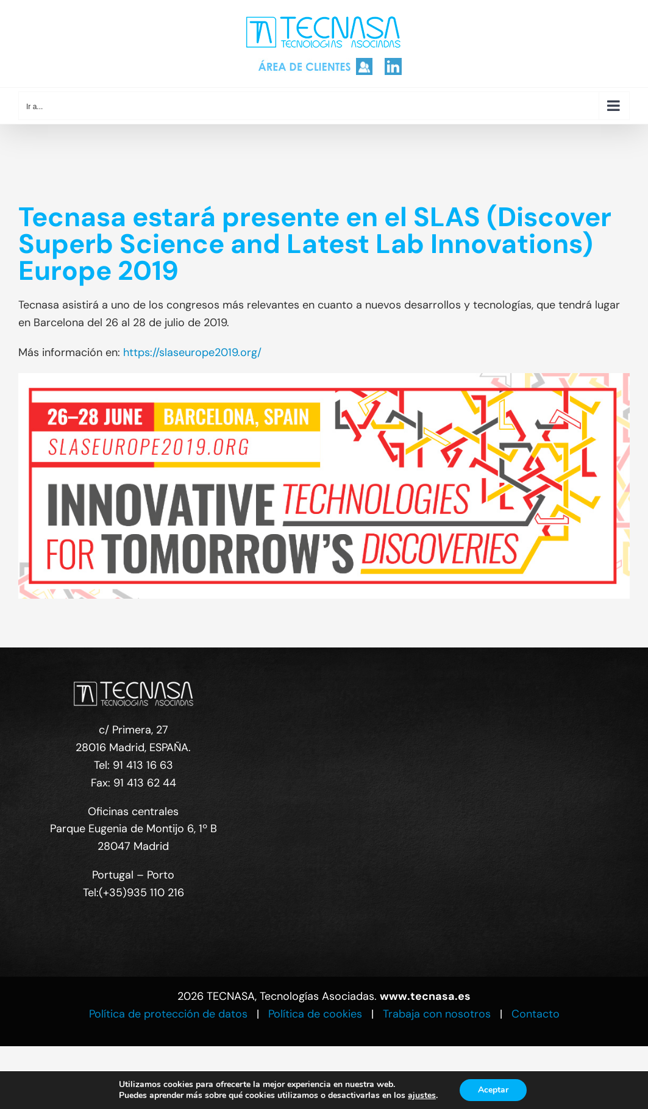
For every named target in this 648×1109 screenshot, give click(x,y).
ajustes (422, 1095)
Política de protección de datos (168, 1014)
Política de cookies (315, 1014)
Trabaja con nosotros (437, 1014)
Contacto (535, 1014)
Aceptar (493, 1090)
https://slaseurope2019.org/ (192, 352)
